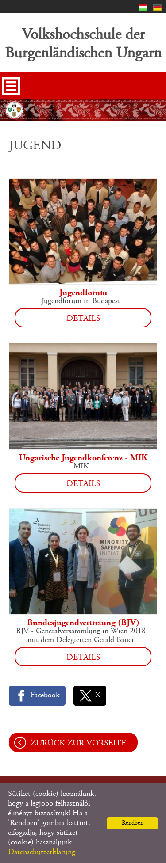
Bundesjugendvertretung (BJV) (83, 623)
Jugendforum (83, 293)
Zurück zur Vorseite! (79, 743)
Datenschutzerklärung (41, 852)
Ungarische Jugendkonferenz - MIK (83, 458)
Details (83, 319)
